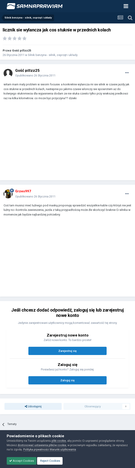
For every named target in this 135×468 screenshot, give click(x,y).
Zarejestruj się (67, 351)
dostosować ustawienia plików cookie (42, 445)
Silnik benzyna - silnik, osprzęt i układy (53, 55)
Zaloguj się (67, 380)
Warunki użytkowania (63, 449)
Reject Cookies (50, 460)
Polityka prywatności (36, 449)
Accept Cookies (21, 460)
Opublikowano (35, 75)
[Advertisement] (56, 142)
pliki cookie (59, 440)
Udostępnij (33, 406)
